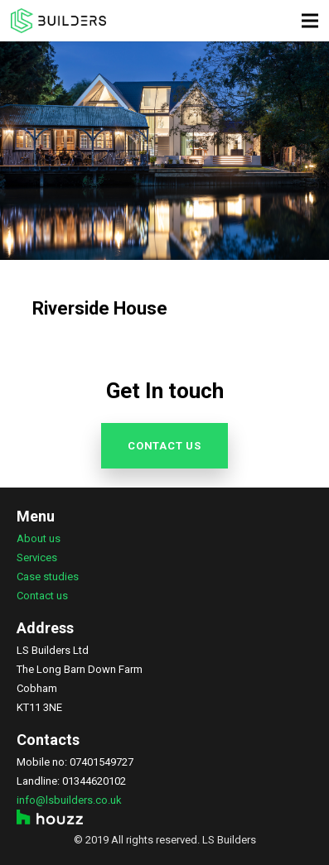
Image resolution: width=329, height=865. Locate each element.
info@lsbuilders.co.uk (69, 800)
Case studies (48, 576)
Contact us (42, 595)
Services (37, 557)
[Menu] (310, 20)
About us (38, 538)
